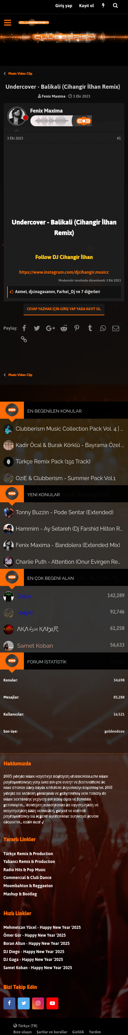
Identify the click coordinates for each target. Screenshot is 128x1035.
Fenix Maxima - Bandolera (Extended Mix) (67, 543)
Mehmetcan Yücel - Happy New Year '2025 (42, 932)
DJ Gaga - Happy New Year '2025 (33, 964)
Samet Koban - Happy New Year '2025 (37, 972)
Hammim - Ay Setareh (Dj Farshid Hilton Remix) (70, 527)
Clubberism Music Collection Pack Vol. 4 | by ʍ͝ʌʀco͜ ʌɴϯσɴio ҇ (69, 432)
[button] (7, 22)
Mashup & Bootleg (20, 898)
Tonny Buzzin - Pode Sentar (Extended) (64, 512)
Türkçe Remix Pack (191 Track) (53, 464)
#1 (119, 138)
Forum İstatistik (47, 653)
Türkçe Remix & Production (28, 858)
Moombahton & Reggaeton (28, 890)
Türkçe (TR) (25, 1026)
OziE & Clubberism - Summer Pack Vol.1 (65, 479)
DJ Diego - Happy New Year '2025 (33, 956)
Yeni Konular (44, 495)
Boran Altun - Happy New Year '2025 (36, 948)
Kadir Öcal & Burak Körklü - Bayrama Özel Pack (69, 448)
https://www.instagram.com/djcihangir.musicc (64, 272)
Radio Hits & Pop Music (24, 874)
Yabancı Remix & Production (29, 866)
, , (57, 292)
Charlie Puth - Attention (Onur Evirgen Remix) (70, 559)
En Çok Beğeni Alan (51, 574)
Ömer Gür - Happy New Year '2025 (34, 940)
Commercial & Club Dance (27, 882)
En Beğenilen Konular (55, 415)
